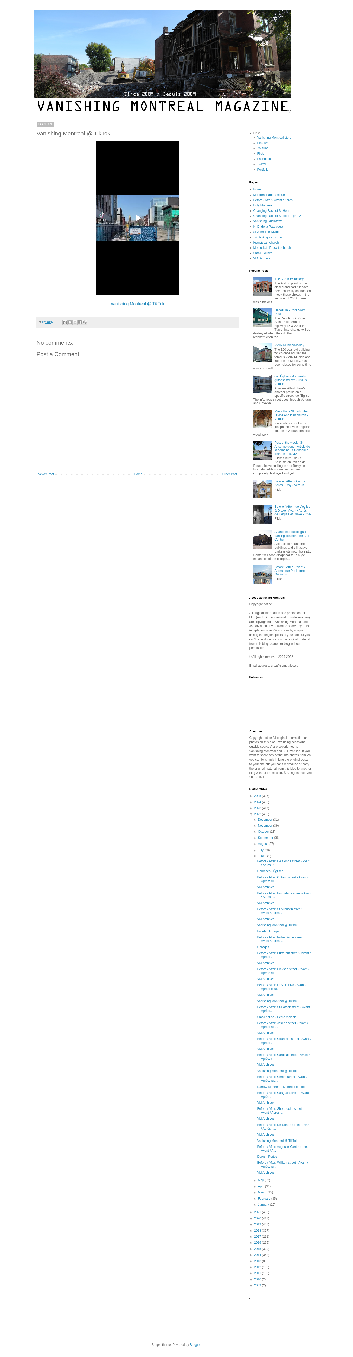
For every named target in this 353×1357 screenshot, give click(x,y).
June (261, 856)
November (265, 825)
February (264, 1198)
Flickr (261, 154)
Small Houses (263, 253)
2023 (258, 808)
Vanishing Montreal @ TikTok (137, 304)
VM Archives (265, 887)
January (264, 1204)
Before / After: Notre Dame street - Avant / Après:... (280, 939)
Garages (263, 947)
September (266, 838)
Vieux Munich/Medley (289, 345)
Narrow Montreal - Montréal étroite (281, 1087)
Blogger (195, 1345)
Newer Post (46, 474)
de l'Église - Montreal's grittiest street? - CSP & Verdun (290, 380)
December (265, 819)
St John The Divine (266, 232)
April (261, 1186)
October (264, 831)
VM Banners (262, 258)
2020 (258, 1218)
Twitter (261, 164)
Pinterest (263, 143)
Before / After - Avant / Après (273, 200)
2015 (258, 1249)
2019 (258, 1224)
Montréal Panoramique (269, 195)
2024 (258, 802)
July (261, 850)
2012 (258, 1267)
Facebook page (268, 931)
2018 (258, 1230)
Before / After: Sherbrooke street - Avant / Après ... (280, 1110)
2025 (258, 796)
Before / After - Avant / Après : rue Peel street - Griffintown (290, 571)
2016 (258, 1242)
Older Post (229, 474)
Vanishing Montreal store (274, 137)
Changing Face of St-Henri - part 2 (277, 216)
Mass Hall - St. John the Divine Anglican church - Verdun (291, 415)
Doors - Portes (267, 1156)
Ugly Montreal (263, 205)
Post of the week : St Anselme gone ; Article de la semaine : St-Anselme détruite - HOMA (292, 448)
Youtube (263, 148)
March (262, 1192)
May (261, 1180)
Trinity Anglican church (269, 237)
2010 (258, 1279)
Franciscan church (266, 242)
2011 (258, 1273)
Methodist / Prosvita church (272, 248)
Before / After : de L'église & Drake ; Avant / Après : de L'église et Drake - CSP (292, 510)
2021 (258, 1212)
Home (138, 474)
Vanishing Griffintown (268, 221)
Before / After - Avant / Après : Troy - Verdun (289, 483)
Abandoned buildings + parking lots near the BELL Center (292, 535)
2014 (258, 1255)
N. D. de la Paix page (268, 226)
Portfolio (263, 169)
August (263, 844)
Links (257, 133)
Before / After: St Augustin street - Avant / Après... (280, 911)
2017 (258, 1236)
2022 (258, 814)
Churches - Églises (270, 871)
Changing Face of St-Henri (271, 211)
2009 (258, 1285)
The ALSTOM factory (289, 279)
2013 (258, 1261)
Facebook (264, 159)
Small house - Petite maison (276, 1017)
